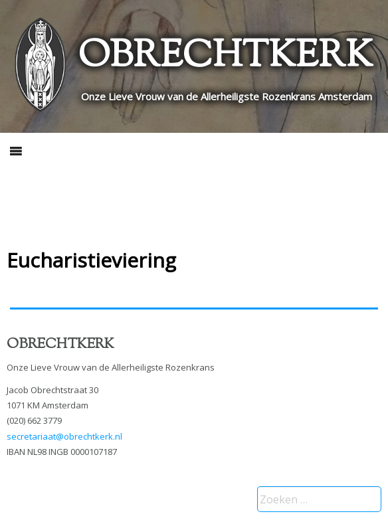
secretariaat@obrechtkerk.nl (64, 436)
